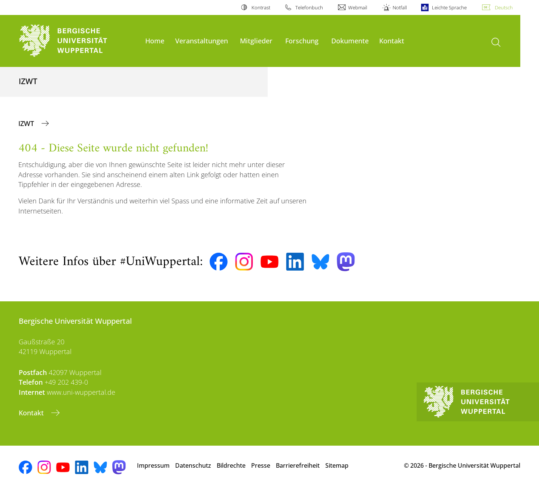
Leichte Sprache (449, 7)
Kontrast (261, 7)
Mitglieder (256, 40)
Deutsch (504, 7)
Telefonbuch (309, 7)
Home (154, 40)
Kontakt (391, 40)
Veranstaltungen (201, 40)
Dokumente (350, 40)
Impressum (153, 465)
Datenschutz (193, 465)
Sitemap (336, 465)
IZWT (27, 123)
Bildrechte (231, 465)
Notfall (400, 7)
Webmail (357, 7)
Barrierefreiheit (298, 465)
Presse (260, 465)
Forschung (302, 40)
